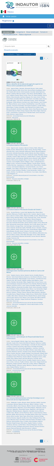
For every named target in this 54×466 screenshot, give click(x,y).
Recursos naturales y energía (20, 179)
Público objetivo (25, 34)
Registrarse (7, 21)
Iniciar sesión (11, 16)
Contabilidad (16, 431)
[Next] (47, 58)
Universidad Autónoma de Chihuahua (24, 116)
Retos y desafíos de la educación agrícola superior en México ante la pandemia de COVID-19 (25, 85)
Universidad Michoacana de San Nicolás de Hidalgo (28, 302)
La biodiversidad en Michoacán (17, 145)
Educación (15, 117)
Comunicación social (18, 370)
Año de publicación (10, 34)
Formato (43, 32)
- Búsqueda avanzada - (11, 50)
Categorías (20, 32)
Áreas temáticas (32, 32)
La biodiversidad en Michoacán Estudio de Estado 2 (24, 209)
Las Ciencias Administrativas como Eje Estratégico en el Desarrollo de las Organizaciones (25, 399)
